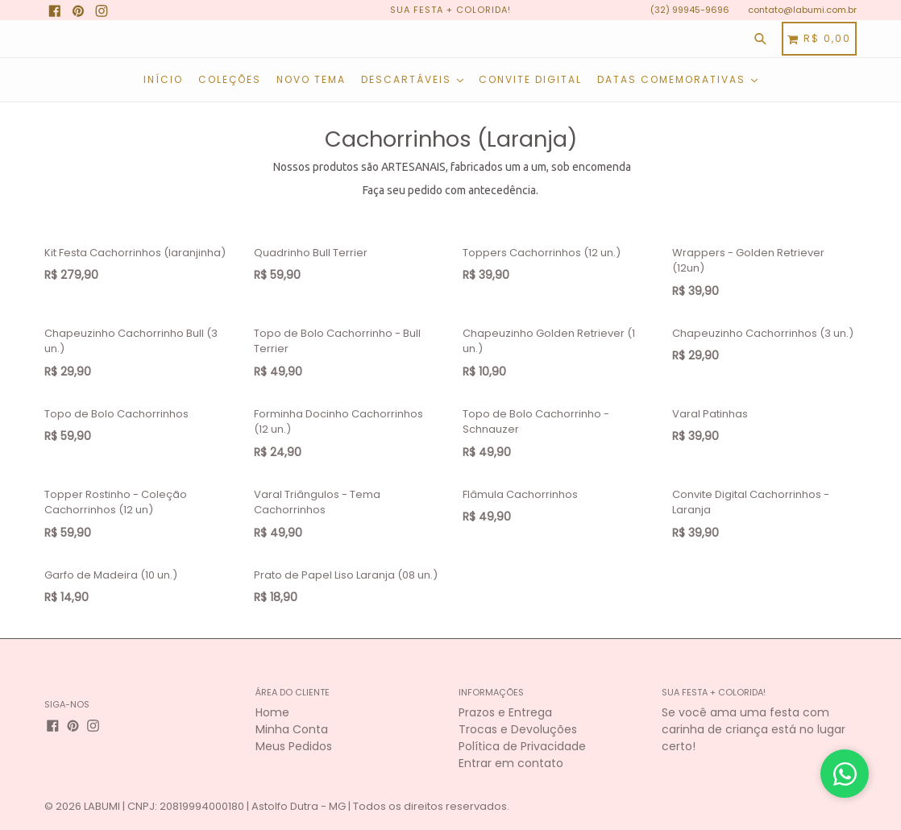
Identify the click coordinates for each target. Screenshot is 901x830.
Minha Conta (291, 729)
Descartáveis (412, 79)
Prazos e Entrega (505, 712)
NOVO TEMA (311, 79)
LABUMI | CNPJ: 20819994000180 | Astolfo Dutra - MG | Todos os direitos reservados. (296, 806)
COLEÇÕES (229, 79)
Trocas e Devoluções (518, 729)
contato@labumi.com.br (802, 9)
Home (272, 712)
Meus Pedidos (293, 746)
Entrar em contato (511, 763)
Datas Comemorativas (677, 79)
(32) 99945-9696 (689, 9)
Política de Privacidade (522, 746)
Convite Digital (530, 79)
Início (163, 79)
